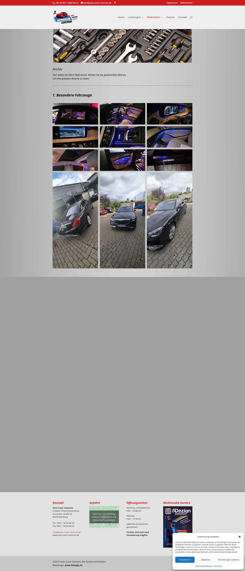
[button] (239, 536)
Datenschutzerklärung (204, 566)
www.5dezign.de (74, 565)
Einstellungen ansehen (228, 559)
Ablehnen (205, 559)
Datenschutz (186, 3)
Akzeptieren (185, 559)
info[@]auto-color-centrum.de (67, 532)
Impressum (217, 566)
